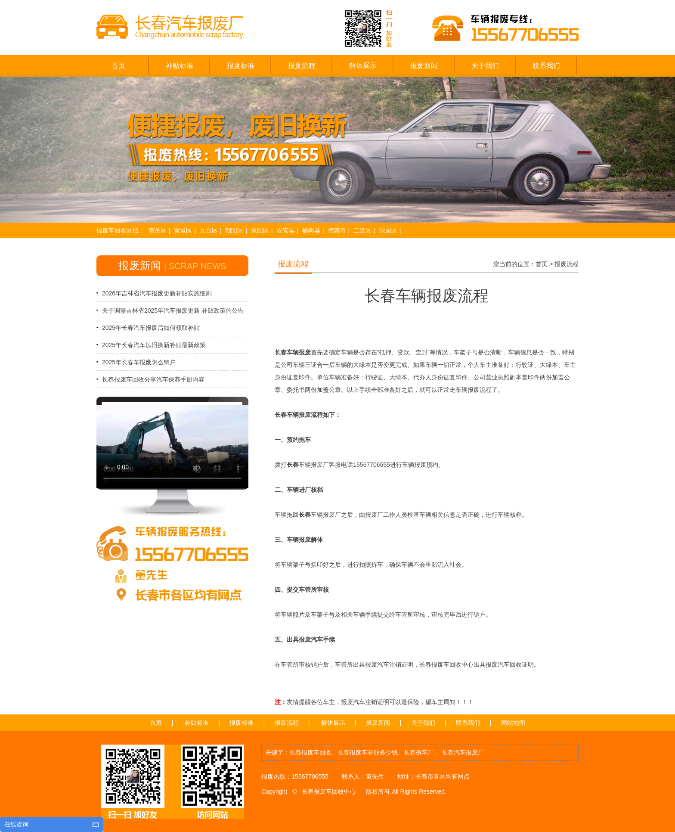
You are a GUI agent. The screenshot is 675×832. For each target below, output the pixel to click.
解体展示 (333, 722)
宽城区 (183, 230)
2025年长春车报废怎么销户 (139, 362)
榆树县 (311, 230)
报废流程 (566, 264)
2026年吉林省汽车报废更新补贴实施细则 (157, 293)
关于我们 (423, 722)
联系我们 (468, 722)
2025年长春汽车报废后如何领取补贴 (151, 327)
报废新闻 (378, 722)
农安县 (286, 230)
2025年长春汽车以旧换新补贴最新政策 (154, 344)
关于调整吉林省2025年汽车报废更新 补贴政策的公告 (173, 310)
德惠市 (337, 230)
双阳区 (260, 230)
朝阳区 (234, 230)
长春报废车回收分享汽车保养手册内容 (153, 379)
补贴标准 (197, 722)
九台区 (209, 230)
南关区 (158, 230)
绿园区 (388, 230)
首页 (542, 264)
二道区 (362, 230)
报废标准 (241, 722)
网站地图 (513, 722)
